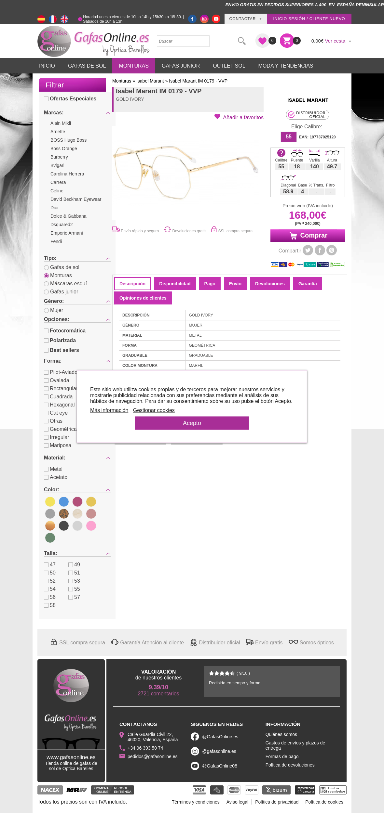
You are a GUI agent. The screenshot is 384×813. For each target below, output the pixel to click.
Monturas (134, 66)
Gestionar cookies (160, 413)
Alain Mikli (60, 123)
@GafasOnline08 (219, 765)
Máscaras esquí (65, 283)
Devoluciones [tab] (270, 283)
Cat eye (56, 413)
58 (50, 605)
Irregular (56, 437)
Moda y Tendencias (285, 66)
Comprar (307, 235)
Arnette (57, 131)
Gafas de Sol (87, 66)
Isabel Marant (150, 81)
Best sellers (61, 350)
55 (74, 589)
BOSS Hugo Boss (68, 140)
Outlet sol (229, 66)
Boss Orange (63, 148)
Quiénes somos (281, 734)
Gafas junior (61, 291)
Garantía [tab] (307, 283)
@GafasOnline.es (220, 736)
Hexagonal (59, 404)
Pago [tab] (209, 283)
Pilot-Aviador (61, 372)
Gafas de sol (61, 267)
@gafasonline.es (219, 751)
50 (50, 572)
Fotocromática (65, 330)
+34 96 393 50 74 (145, 748)
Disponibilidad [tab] (174, 283)
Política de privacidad (276, 802)
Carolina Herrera (67, 173)
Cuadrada (58, 396)
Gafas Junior (181, 66)
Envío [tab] (235, 283)
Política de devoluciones (290, 765)
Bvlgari (57, 165)
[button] (239, 117)
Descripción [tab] (132, 283)
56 (50, 597)
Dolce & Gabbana (68, 216)
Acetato (55, 477)
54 (50, 589)
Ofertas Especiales (70, 98)
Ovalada (56, 380)
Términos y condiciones (196, 802)
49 (74, 564)
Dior (54, 207)
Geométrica (60, 429)
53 (74, 581)
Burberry (59, 157)
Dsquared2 (61, 224)
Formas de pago (282, 756)
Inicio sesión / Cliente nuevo (309, 19)
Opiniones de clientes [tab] (143, 298)
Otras (53, 421)
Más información (115, 413)
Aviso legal (237, 802)
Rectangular (61, 388)
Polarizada (60, 340)
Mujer (53, 310)
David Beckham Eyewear (75, 199)
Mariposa (57, 445)
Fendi (56, 241)
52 (50, 581)
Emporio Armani (66, 233)
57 (74, 597)
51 (74, 572)
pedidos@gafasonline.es (153, 756)
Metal (53, 469)
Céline (56, 190)
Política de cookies (324, 802)
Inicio (47, 66)
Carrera (58, 182)
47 (50, 564)
